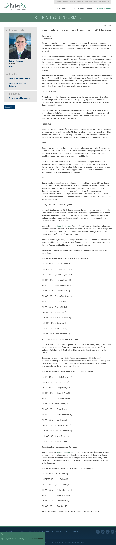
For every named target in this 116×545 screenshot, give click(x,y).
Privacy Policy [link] (35, 531)
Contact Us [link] (60, 531)
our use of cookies (36, 538)
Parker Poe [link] (17, 6)
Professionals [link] (77, 8)
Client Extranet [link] (91, 2)
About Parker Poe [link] (62, 2)
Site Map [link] (9, 531)
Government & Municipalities (19, 98)
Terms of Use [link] (21, 531)
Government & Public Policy (19, 78)
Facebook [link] (98, 532)
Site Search (109, 2)
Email (11, 66)
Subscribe (9, 107)
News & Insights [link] (104, 8)
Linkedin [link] (108, 532)
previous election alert (62, 226)
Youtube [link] (112, 532)
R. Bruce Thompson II (17, 61)
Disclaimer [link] (48, 531)
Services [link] (90, 8)
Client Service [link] (62, 8)
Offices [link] (72, 2)
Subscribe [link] (102, 2)
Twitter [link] (103, 532)
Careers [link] (80, 2)
